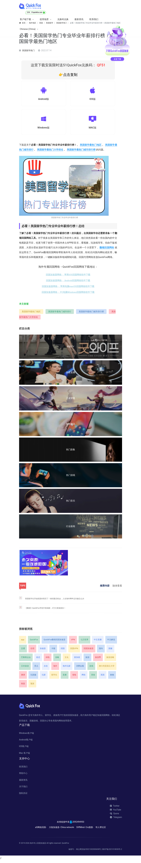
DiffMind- (80, 829)
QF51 (100, 65)
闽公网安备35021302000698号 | (89, 851)
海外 (55, 668)
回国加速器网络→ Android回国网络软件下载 (68, 282)
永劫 (46, 668)
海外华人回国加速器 (38, 845)
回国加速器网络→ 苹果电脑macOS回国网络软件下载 (68, 288)
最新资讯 (78, 19)
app (22, 641)
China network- (67, 829)
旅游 (87, 659)
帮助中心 (23, 775)
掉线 (48, 659)
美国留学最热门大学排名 (50, 151)
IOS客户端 (24, 748)
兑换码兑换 (62, 19)
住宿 (32, 650)
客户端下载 (25, 19)
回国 (63, 650)
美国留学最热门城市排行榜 (81, 151)
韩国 (23, 685)
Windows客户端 (26, 735)
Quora (114, 815)
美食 (93, 677)
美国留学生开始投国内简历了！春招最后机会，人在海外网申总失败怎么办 (54, 601)
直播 (65, 677)
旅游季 (98, 659)
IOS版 (93, 99)
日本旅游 (25, 668)
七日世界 (84, 641)
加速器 (43, 650)
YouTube (115, 811)
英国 (102, 677)
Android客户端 (26, 741)
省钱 (74, 677)
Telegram (116, 819)
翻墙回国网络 (107, 249)
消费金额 (80, 668)
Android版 (43, 99)
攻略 (57, 659)
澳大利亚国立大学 (106, 668)
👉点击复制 (68, 75)
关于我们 (23, 788)
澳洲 (23, 677)
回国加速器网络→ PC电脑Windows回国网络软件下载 (68, 294)
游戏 (91, 668)
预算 (32, 685)
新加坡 (77, 659)
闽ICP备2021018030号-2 (112, 851)
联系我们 (93, 19)
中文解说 (111, 641)
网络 (83, 677)
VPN (73, 641)
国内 (101, 650)
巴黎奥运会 (26, 659)
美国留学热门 (28, 50)
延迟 (38, 659)
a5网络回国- (40, 829)
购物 (112, 677)
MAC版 (92, 129)
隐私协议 (23, 795)
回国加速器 (88, 650)
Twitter (114, 808)
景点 (36, 668)
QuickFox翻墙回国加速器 (54, 641)
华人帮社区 (100, 829)
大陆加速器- (54, 829)
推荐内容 (105, 587)
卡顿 (53, 650)
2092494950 (78, 824)
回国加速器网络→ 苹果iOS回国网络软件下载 (68, 276)
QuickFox (34, 641)
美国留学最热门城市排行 (59, 313)
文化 (66, 659)
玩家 (44, 677)
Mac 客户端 (24, 755)
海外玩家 (66, 668)
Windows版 (43, 129)
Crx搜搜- (89, 829)
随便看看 (117, 587)
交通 (23, 650)
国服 (110, 650)
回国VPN (74, 650)
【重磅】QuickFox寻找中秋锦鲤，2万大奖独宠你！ (45, 610)
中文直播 (98, 641)
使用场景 (44, 19)
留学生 (54, 677)
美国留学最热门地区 (90, 147)
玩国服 (33, 677)
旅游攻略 (110, 659)
